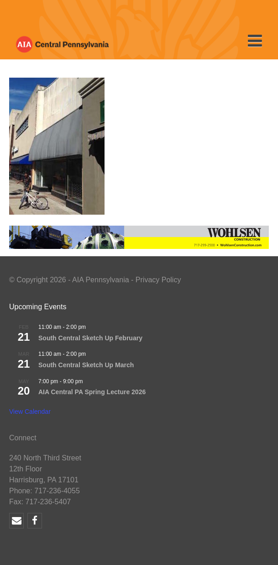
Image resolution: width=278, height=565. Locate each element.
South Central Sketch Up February (90, 338)
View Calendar (30, 411)
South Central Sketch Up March (86, 365)
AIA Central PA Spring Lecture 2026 (92, 392)
